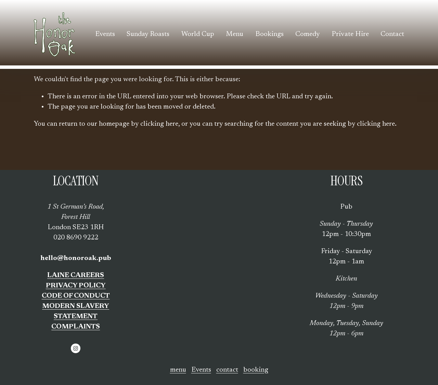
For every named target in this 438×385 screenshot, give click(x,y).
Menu (234, 34)
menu (178, 370)
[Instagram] (75, 348)
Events (105, 34)
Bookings (269, 34)
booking (255, 370)
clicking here (159, 124)
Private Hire (350, 34)
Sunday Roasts (148, 34)
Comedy (307, 34)
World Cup (197, 34)
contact (227, 370)
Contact (392, 34)
